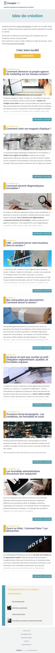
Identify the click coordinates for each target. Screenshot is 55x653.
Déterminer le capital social (19, 608)
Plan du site (26, 630)
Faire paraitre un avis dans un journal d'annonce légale (27, 620)
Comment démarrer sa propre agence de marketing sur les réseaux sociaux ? (27, 72)
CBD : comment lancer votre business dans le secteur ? (27, 244)
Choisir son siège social (18, 614)
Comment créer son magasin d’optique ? (28, 128)
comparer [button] (27, 56)
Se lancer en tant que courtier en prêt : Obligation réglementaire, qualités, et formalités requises (27, 359)
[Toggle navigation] (50, 5)
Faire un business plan (18, 601)
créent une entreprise (24, 26)
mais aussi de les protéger (15, 44)
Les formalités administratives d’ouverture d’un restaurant (23, 472)
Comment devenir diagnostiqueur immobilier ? (25, 187)
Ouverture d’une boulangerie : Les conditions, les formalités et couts (25, 415)
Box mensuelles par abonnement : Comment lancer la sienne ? (25, 301)
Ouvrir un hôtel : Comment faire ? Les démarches (27, 529)
